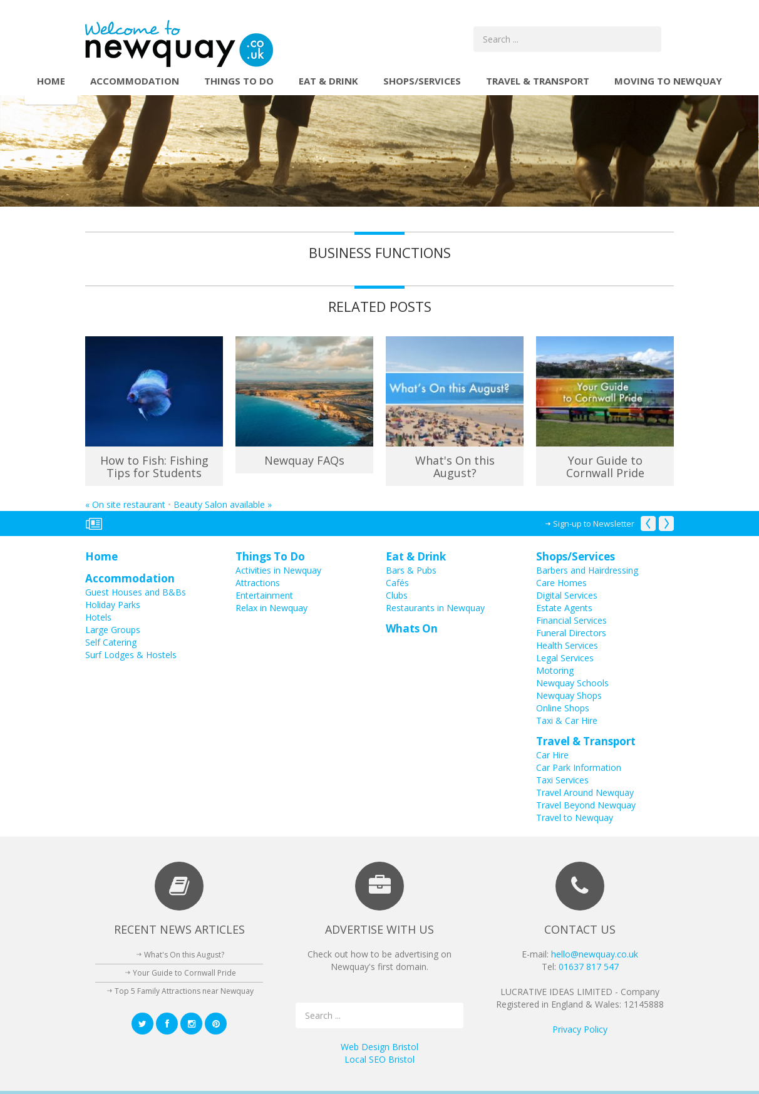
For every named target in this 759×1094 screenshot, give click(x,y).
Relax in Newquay (271, 608)
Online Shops (562, 708)
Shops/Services (422, 81)
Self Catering (111, 642)
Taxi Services (562, 780)
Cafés (397, 583)
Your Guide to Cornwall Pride (605, 466)
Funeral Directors (571, 633)
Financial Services (571, 620)
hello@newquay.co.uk (594, 954)
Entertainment (264, 595)
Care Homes (561, 583)
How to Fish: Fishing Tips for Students (154, 466)
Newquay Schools (572, 683)
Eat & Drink (328, 81)
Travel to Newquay (574, 817)
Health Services (567, 645)
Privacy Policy (579, 1029)
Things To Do (239, 81)
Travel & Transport (537, 81)
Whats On (412, 628)
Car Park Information (578, 767)
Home (51, 81)
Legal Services (565, 658)
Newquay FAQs (304, 460)
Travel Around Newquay (585, 792)
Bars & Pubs (411, 570)
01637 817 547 (589, 967)
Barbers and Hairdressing (587, 570)
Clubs (397, 595)
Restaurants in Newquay (435, 608)
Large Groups (112, 630)
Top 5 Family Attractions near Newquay (184, 991)
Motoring (555, 670)
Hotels (98, 617)
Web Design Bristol (379, 1047)
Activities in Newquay (278, 570)
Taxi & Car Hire (566, 720)
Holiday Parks (112, 605)
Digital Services (566, 595)
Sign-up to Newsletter (593, 523)
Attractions (257, 583)
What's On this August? (455, 466)
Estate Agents (564, 608)
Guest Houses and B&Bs (135, 592)
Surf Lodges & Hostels (131, 655)
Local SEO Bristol (379, 1059)
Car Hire (552, 755)
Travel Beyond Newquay (586, 805)
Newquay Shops (569, 695)
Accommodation (134, 81)
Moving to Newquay (668, 81)
